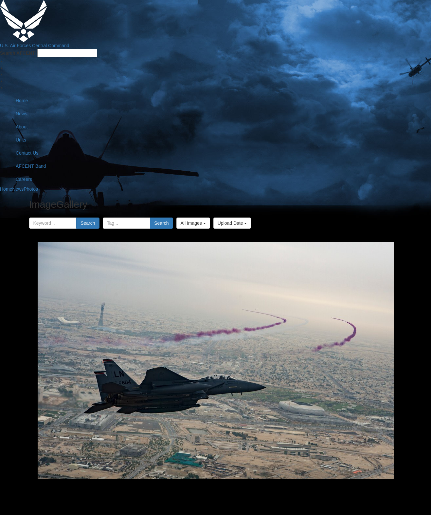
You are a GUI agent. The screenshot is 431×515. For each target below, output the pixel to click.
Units (21, 140)
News (21, 113)
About (22, 126)
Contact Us (27, 153)
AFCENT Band (31, 166)
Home (22, 100)
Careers (24, 179)
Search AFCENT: (18, 53)
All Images (193, 223)
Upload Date (232, 223)
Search (88, 223)
